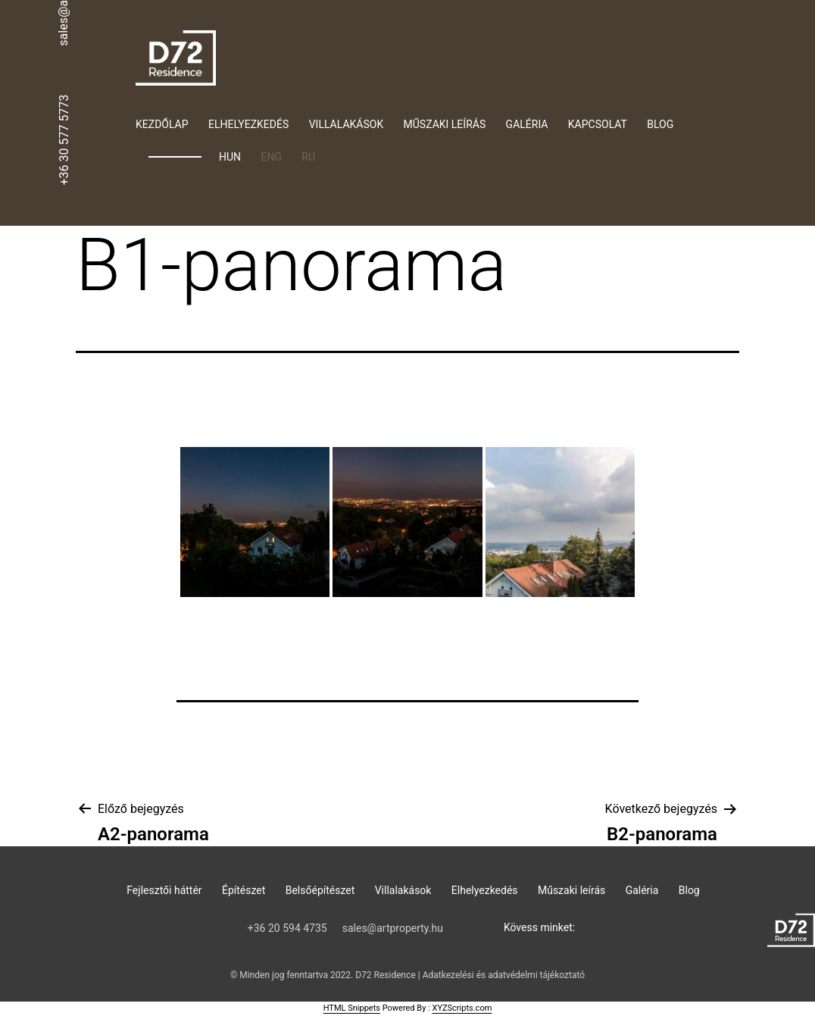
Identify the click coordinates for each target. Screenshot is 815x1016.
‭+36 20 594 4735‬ (287, 928)
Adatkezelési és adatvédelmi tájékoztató (504, 975)
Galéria (527, 124)
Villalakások (346, 124)
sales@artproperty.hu (392, 928)
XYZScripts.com (462, 1008)
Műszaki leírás (445, 124)
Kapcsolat (597, 124)
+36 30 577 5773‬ (64, 139)
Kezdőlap (162, 124)
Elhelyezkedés (248, 124)
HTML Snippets (351, 1008)
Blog (660, 124)
